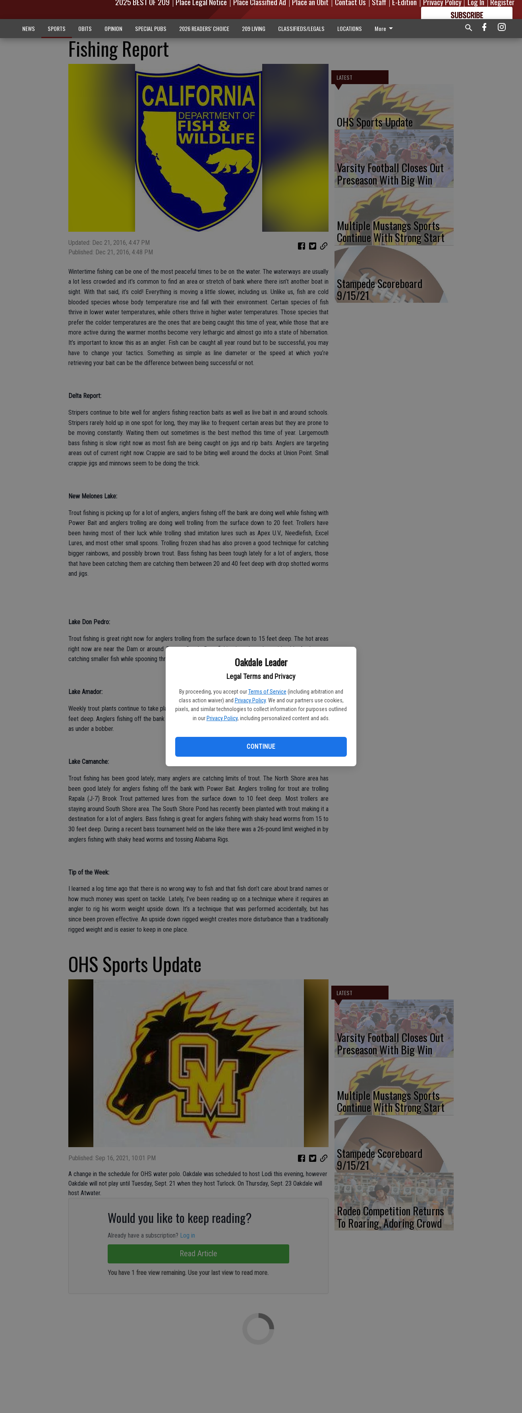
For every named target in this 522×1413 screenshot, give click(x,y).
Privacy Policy (250, 700)
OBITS (85, 28)
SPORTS (57, 28)
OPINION (113, 28)
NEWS (28, 28)
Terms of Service (267, 691)
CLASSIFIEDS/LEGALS (301, 28)
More (385, 28)
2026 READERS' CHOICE (204, 28)
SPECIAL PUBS (150, 28)
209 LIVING (253, 28)
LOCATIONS (349, 28)
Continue (261, 746)
